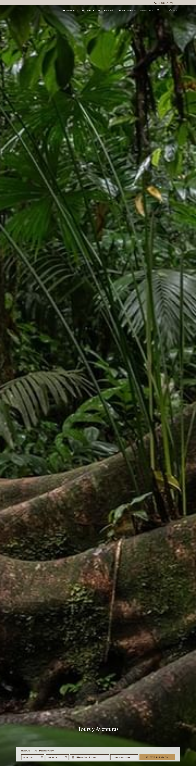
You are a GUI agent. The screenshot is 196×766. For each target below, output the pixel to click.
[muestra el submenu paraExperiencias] (81, 10)
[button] (33, 757)
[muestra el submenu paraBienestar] (156, 10)
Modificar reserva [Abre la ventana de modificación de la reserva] (47, 750)
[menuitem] (71, 10)
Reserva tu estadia (157, 757)
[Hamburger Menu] (162, 10)
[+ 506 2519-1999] (163, 2)
